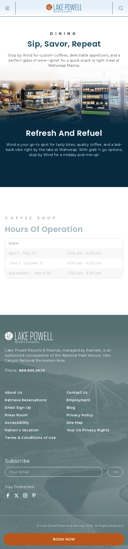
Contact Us (77, 392)
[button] (118, 8)
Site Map (75, 422)
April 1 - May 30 (22, 253)
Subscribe (17, 461)
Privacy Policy (80, 415)
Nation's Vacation (22, 430)
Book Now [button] (64, 539)
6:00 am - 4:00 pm (85, 253)
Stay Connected (19, 487)
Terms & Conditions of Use (30, 437)
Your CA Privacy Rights (88, 430)
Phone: (37, 370)
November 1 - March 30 (30, 273)
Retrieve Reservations (26, 400)
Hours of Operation (44, 229)
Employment (78, 400)
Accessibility (17, 422)
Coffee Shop (31, 218)
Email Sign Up (18, 407)
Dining (64, 34)
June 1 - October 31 (26, 263)
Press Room (16, 415)
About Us (13, 392)
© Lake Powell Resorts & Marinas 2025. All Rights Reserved (80, 525)
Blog (71, 407)
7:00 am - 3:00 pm (85, 273)
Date (13, 243)
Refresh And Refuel (64, 133)
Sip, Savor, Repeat (64, 44)
